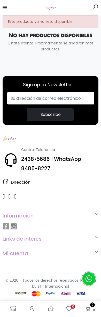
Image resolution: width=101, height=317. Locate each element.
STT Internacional (53, 286)
